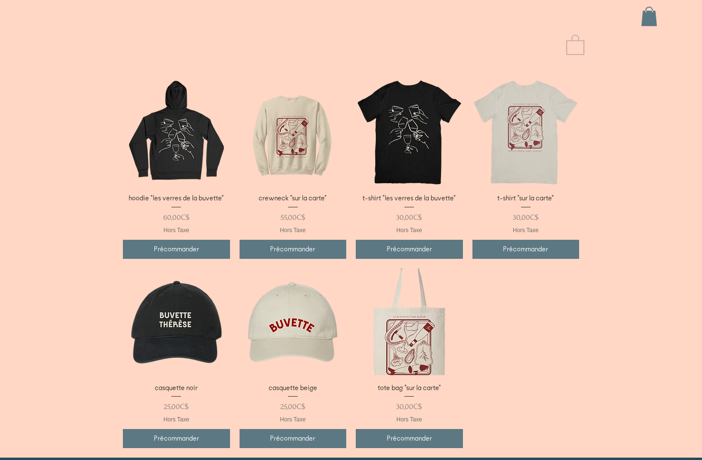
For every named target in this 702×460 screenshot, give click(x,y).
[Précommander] (176, 249)
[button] (649, 16)
